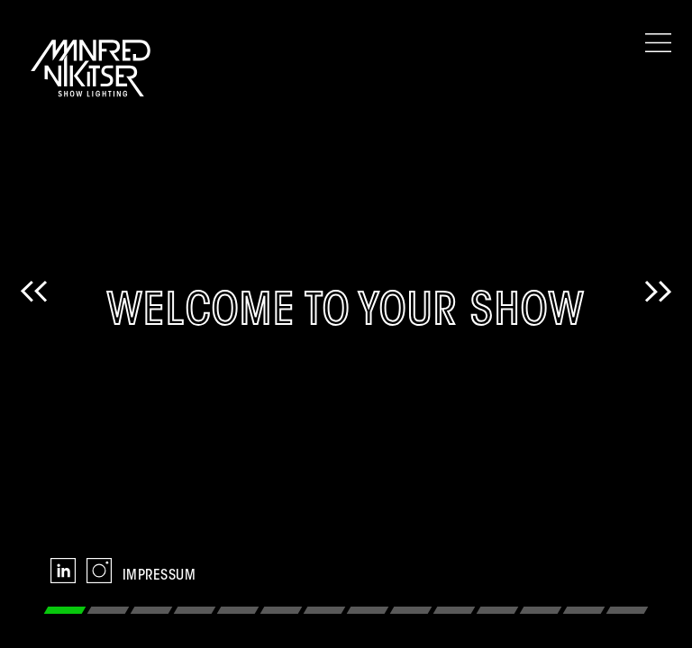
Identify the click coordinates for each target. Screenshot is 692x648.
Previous (34, 324)
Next (657, 324)
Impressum (159, 576)
